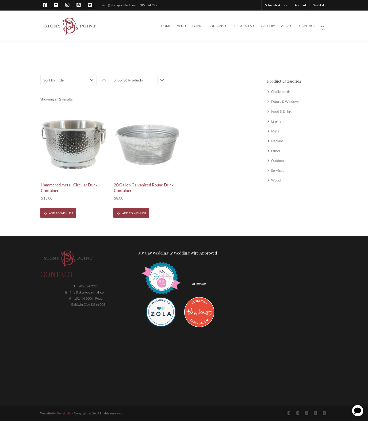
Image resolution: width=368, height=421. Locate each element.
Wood (276, 180)
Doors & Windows (285, 101)
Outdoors (278, 160)
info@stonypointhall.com (88, 292)
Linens (276, 121)
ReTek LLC (64, 413)
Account (300, 5)
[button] (58, 213)
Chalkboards (281, 91)
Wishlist (318, 5)
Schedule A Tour (276, 5)
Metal (275, 131)
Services (277, 170)
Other (275, 151)
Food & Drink (281, 111)
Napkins (277, 141)
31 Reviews (199, 283)
